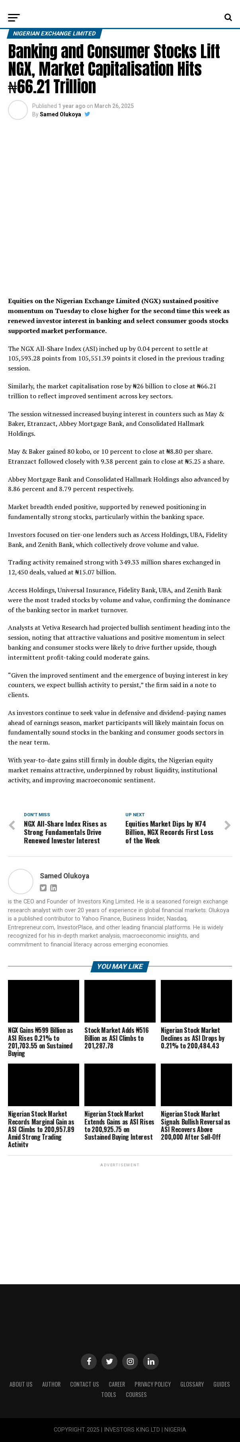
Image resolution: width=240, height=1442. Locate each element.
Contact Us (84, 1384)
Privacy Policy (153, 1384)
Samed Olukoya (60, 114)
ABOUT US (21, 1384)
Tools (108, 1394)
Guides (221, 1384)
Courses (136, 1394)
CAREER (117, 1384)
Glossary (192, 1384)
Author (51, 1384)
